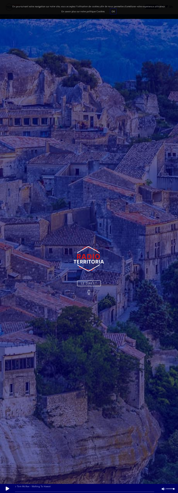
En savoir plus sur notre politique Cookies (83, 11)
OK (113, 11)
